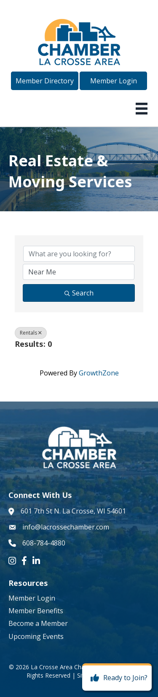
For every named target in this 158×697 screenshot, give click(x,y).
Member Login (31, 598)
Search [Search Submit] (79, 293)
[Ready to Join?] (116, 678)
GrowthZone (99, 373)
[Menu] (141, 108)
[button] (44, 81)
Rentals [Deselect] (31, 332)
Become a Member (38, 623)
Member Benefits (35, 610)
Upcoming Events (36, 636)
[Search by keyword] (79, 254)
